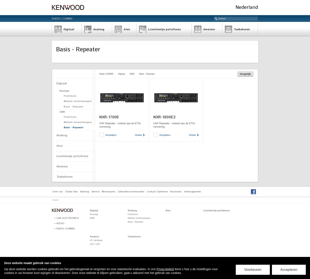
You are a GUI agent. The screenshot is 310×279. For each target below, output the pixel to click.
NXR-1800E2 (164, 117)
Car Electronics (67, 218)
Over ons (57, 191)
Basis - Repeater (147, 74)
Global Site (71, 191)
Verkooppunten (192, 191)
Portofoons (70, 96)
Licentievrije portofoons (72, 156)
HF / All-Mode (96, 240)
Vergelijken (111, 135)
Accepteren (288, 269)
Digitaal (121, 74)
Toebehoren (64, 177)
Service (95, 191)
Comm (55, 200)
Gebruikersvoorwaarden (131, 191)
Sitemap (84, 191)
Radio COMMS (62, 19)
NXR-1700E (109, 117)
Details (138, 135)
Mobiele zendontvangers (78, 101)
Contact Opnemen (157, 191)
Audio (60, 223)
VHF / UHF (95, 244)
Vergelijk (245, 73)
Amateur (62, 166)
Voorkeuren (252, 269)
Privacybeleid (165, 269)
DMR (132, 74)
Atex (59, 146)
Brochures (176, 191)
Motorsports (108, 191)
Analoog (61, 135)
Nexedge (64, 91)
